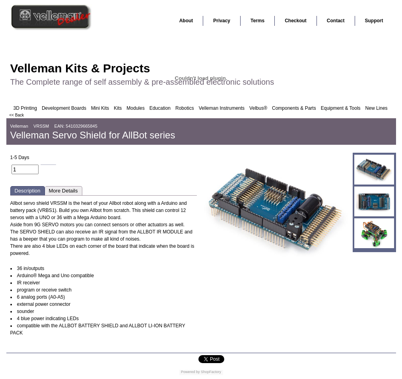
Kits (118, 108)
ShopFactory (210, 372)
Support (374, 20)
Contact (336, 20)
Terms (257, 20)
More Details (63, 191)
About (186, 20)
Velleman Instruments (222, 108)
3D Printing (25, 108)
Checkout (296, 20)
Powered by (190, 372)
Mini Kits (100, 108)
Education (160, 108)
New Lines (376, 108)
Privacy (221, 20)
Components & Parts (294, 108)
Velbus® (258, 108)
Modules (135, 108)
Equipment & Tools (341, 108)
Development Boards (64, 108)
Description (28, 191)
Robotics (184, 108)
